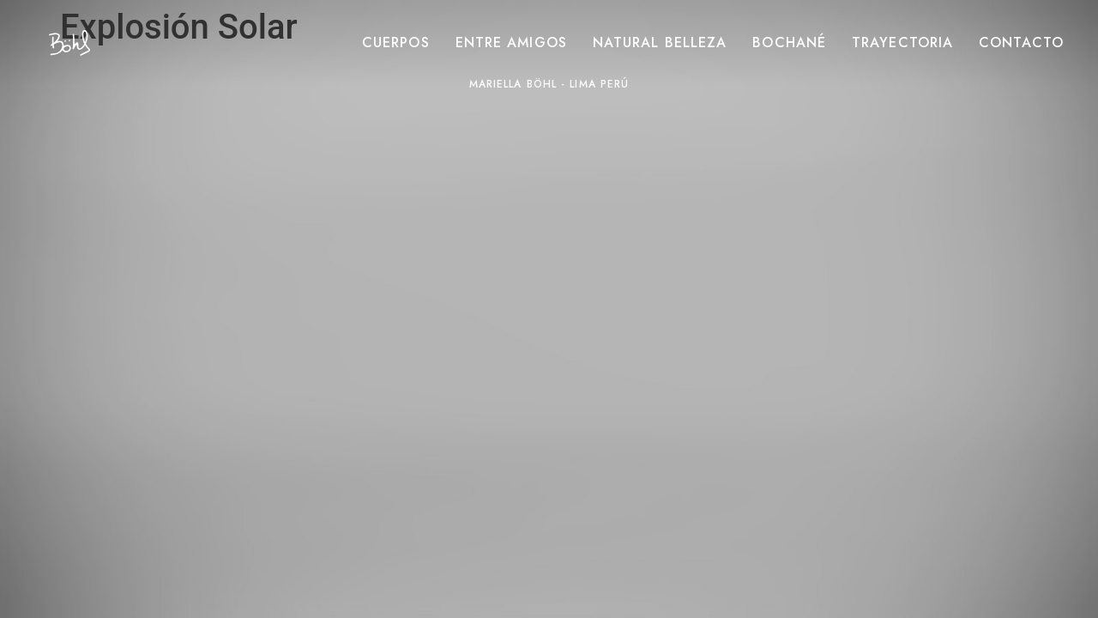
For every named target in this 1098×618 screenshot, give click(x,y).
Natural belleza (660, 43)
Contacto (1021, 43)
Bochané (789, 43)
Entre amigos (511, 43)
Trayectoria (902, 43)
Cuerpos (396, 43)
